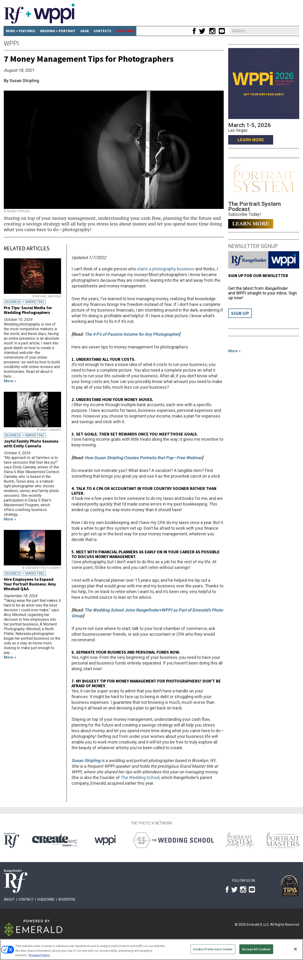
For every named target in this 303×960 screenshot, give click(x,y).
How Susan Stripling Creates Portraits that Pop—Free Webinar (143, 457)
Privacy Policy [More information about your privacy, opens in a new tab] (39, 955)
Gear (84, 31)
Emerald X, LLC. (258, 924)
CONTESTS (102, 31)
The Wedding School (140, 777)
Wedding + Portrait (58, 31)
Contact (26, 899)
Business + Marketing (24, 302)
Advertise (67, 899)
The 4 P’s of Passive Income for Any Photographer (132, 334)
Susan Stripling (85, 760)
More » (234, 351)
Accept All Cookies (256, 949)
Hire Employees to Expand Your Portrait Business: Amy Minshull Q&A (30, 584)
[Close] (295, 949)
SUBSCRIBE (125, 31)
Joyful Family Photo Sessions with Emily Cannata (31, 443)
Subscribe (46, 899)
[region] (151, 949)
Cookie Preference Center (213, 949)
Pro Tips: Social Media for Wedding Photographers (28, 310)
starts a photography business (166, 268)
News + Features (20, 31)
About (9, 899)
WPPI (11, 43)
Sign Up (240, 313)
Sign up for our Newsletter (258, 275)
